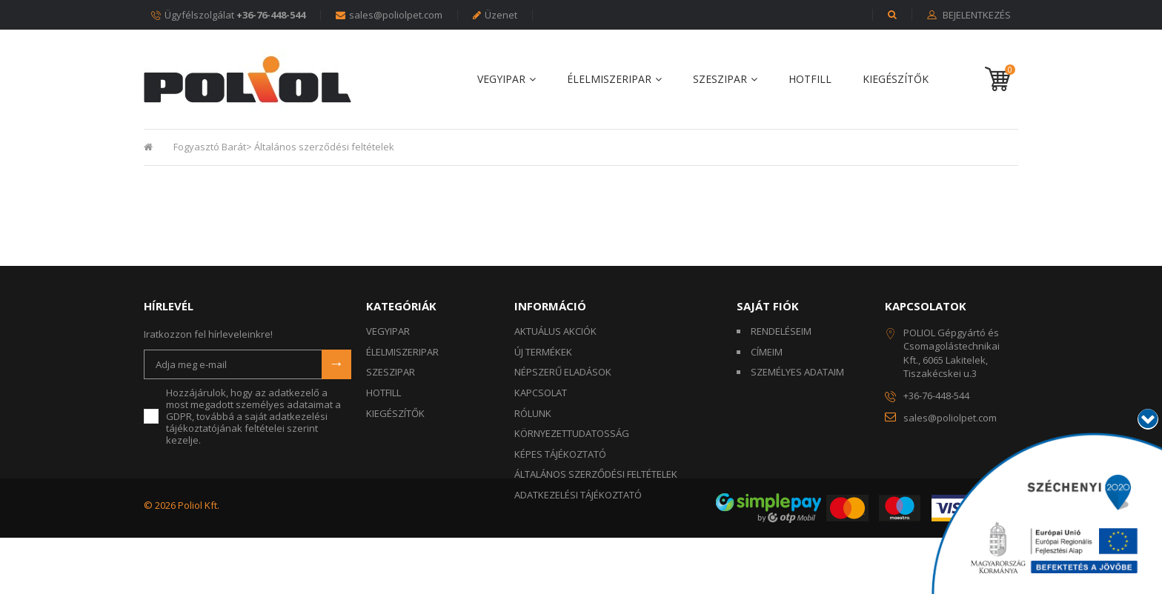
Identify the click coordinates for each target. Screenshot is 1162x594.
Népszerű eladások (562, 371)
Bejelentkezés (975, 15)
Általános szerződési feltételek (595, 474)
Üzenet (495, 14)
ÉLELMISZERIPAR (609, 79)
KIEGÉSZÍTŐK (896, 79)
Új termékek (543, 351)
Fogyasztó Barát (209, 146)
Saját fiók (768, 305)
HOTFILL (809, 79)
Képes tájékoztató (560, 454)
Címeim (767, 351)
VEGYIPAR (501, 79)
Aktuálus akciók (555, 331)
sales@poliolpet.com (389, 14)
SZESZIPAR (720, 79)
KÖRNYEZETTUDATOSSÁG (571, 433)
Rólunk (532, 413)
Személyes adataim (797, 371)
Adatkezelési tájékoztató (578, 494)
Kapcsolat (540, 392)
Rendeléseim (781, 331)
